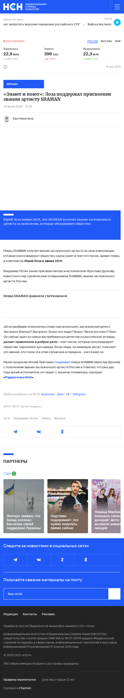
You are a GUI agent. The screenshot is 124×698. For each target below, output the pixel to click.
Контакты (30, 614)
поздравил (62, 362)
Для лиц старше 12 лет (58, 680)
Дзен (60, 394)
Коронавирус (15, 41)
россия (92, 41)
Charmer (25, 688)
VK (68, 394)
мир (118, 41)
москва (106, 41)
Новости (47, 394)
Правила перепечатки (19, 680)
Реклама (48, 614)
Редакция (10, 614)
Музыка (59, 418)
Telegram (78, 394)
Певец (46, 418)
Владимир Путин (26, 418)
